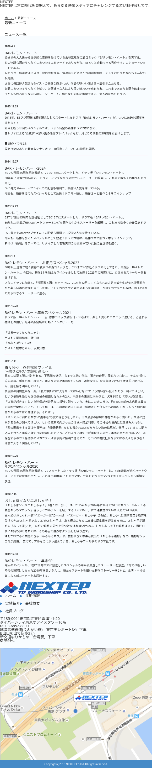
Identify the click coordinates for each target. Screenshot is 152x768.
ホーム (9, 18)
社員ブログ (14, 610)
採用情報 (32, 595)
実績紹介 (12, 603)
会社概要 (32, 603)
